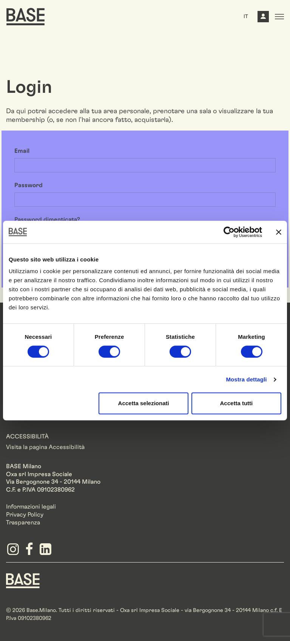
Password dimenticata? (47, 220)
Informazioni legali (31, 507)
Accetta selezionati (143, 403)
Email (21, 151)
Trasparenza (23, 523)
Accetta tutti (236, 403)
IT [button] (246, 16)
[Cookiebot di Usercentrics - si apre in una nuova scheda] (229, 232)
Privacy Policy (24, 515)
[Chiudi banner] (278, 232)
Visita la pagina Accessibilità (45, 447)
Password (28, 185)
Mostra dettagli (246, 379)
